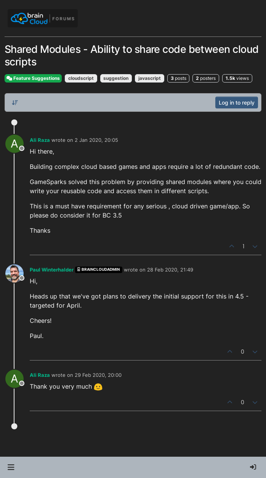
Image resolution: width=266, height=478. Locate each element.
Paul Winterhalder (52, 270)
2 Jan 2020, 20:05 (96, 140)
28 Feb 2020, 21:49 (170, 270)
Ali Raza (40, 140)
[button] (11, 467)
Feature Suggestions (33, 78)
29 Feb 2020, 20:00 (98, 375)
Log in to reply (237, 102)
